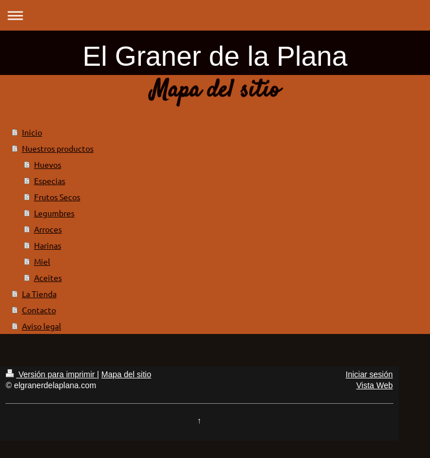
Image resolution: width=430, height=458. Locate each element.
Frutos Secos (57, 197)
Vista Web (374, 385)
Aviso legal (41, 326)
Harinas (47, 245)
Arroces (48, 229)
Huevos (47, 164)
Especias (49, 180)
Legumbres (54, 213)
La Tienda (39, 293)
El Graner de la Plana (215, 56)
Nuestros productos (58, 148)
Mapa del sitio (126, 374)
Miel (42, 261)
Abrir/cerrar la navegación (215, 15)
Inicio (32, 132)
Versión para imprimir (51, 374)
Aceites (48, 277)
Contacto (39, 310)
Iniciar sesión (369, 374)
